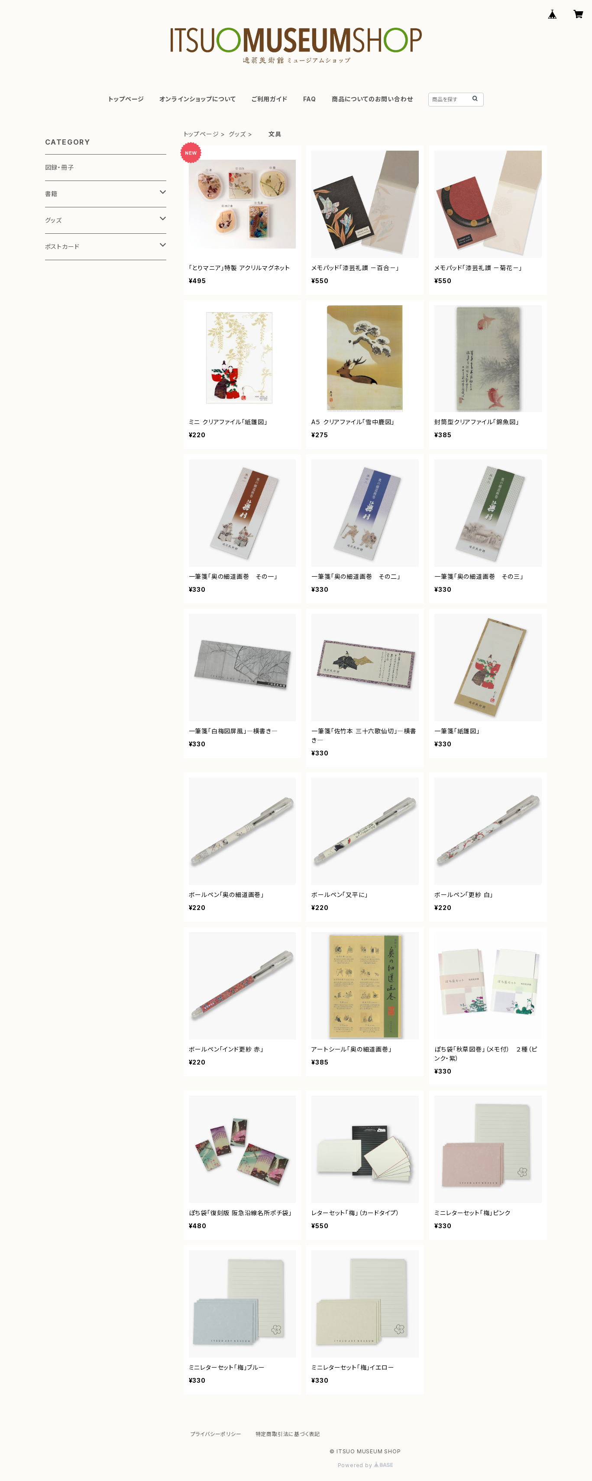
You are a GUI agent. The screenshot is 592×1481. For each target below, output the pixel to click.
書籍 (51, 193)
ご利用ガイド (270, 99)
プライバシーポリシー (216, 1434)
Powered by (365, 1465)
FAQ (309, 99)
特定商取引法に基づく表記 (288, 1434)
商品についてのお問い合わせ (372, 99)
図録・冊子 (59, 167)
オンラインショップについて (197, 99)
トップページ (126, 99)
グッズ (237, 134)
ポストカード (62, 246)
